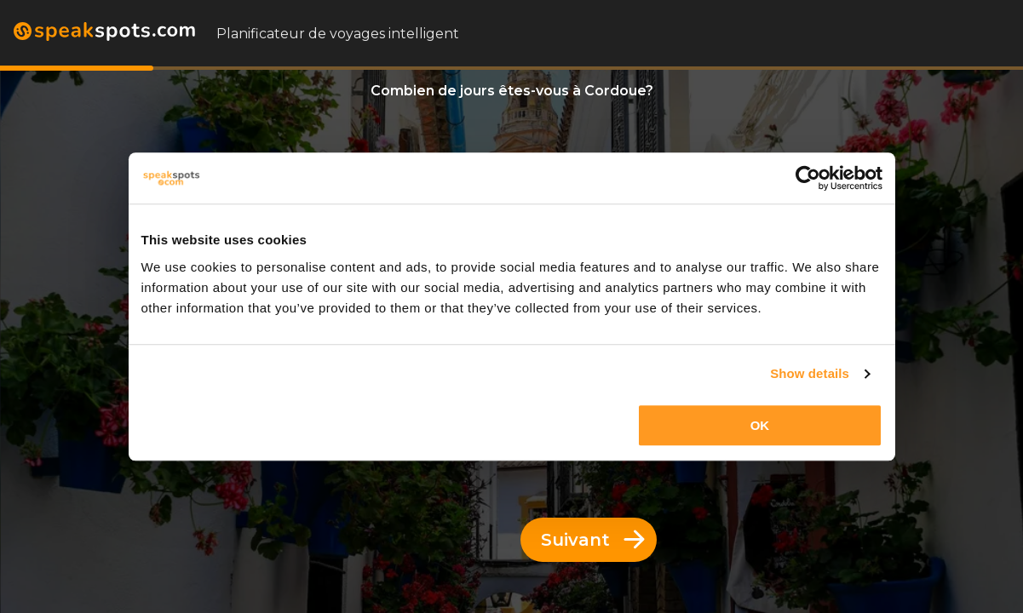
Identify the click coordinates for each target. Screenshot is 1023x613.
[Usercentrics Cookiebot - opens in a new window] (807, 178)
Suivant (593, 540)
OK (760, 425)
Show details (809, 373)
